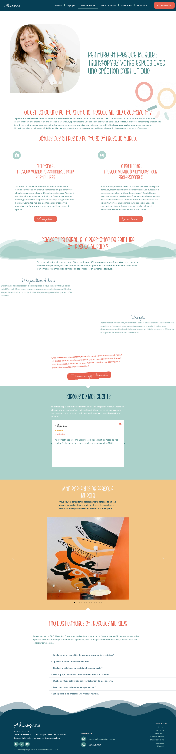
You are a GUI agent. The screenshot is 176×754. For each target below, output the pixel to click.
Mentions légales (21, 749)
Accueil (58, 5)
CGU (56, 749)
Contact (160, 746)
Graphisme (142, 5)
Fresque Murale (88, 5)
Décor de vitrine (108, 5)
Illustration (126, 5)
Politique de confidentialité (40, 749)
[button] (51, 443)
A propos (160, 743)
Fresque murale (157, 736)
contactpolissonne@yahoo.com (102, 739)
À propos (71, 5)
